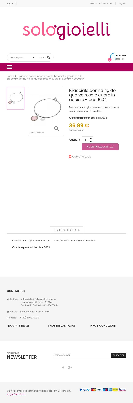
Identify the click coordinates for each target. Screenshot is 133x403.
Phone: (12, 317)
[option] (15, 98)
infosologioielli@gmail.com (35, 311)
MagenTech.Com (16, 394)
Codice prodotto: (82, 117)
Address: (13, 299)
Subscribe (118, 355)
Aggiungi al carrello (100, 146)
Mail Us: (12, 311)
